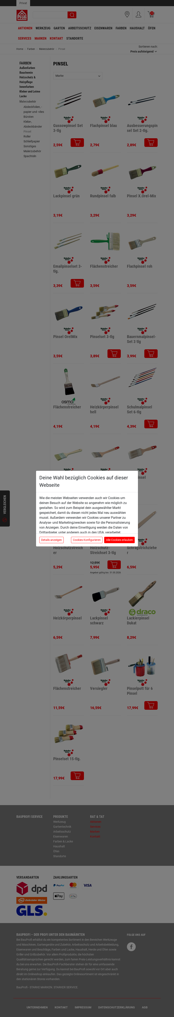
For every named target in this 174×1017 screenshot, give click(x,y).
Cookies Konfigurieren (87, 540)
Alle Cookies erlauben (119, 540)
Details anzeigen (51, 540)
